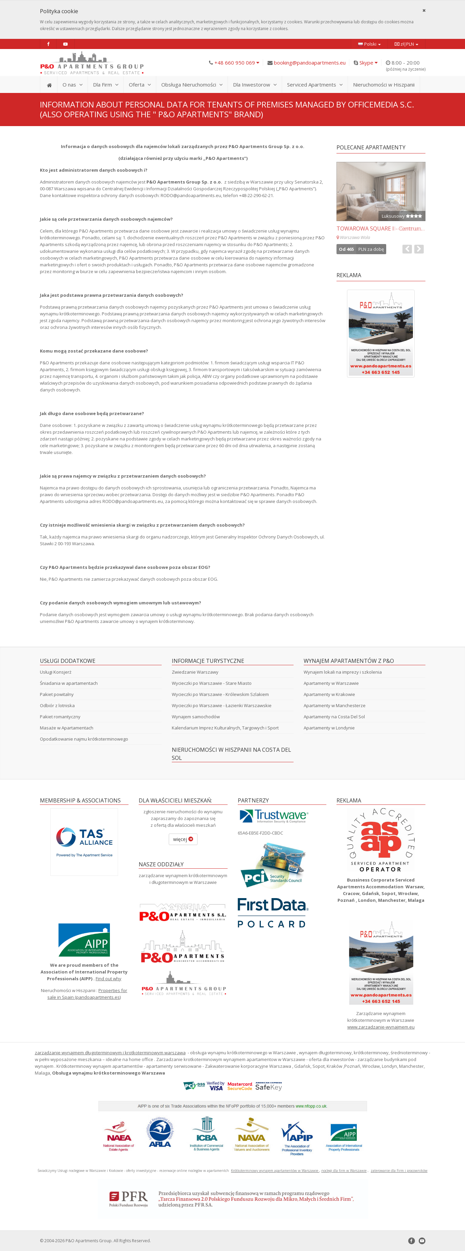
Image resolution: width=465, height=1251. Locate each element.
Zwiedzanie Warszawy (195, 672)
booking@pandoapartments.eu (310, 62)
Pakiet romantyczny (60, 717)
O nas (73, 84)
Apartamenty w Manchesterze (335, 705)
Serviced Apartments (315, 84)
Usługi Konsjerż (55, 672)
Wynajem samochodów (196, 717)
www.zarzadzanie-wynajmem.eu (381, 1027)
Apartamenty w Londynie (329, 728)
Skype (368, 62)
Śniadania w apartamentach (69, 683)
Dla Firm (105, 84)
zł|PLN (406, 44)
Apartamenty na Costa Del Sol (334, 717)
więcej (183, 839)
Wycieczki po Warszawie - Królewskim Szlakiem (220, 694)
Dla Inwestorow (255, 84)
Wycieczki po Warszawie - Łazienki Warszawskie (222, 705)
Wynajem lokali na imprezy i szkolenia (343, 672)
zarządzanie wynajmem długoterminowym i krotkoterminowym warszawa (110, 1053)
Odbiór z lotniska (57, 705)
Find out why (108, 979)
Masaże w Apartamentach (66, 728)
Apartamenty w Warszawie (331, 683)
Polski (369, 44)
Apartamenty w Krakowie (329, 694)
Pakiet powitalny (57, 694)
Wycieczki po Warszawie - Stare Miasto (212, 683)
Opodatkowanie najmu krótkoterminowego (84, 739)
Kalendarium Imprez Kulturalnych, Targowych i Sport (225, 728)
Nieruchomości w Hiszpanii (384, 84)
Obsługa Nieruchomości (192, 84)
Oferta (140, 84)
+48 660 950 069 (236, 62)
